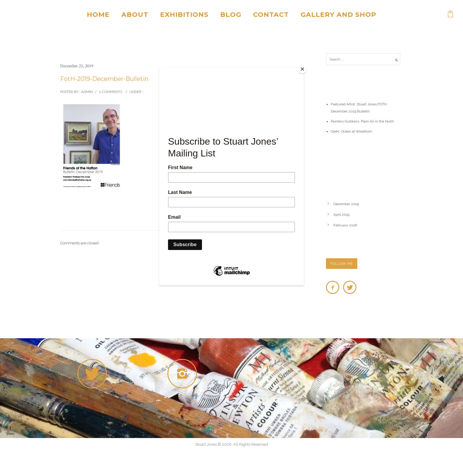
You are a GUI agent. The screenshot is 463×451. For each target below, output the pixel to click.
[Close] (302, 69)
